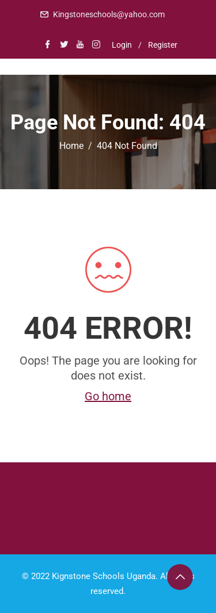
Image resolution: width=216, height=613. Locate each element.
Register (162, 44)
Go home (108, 396)
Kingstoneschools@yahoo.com (109, 14)
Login (122, 44)
